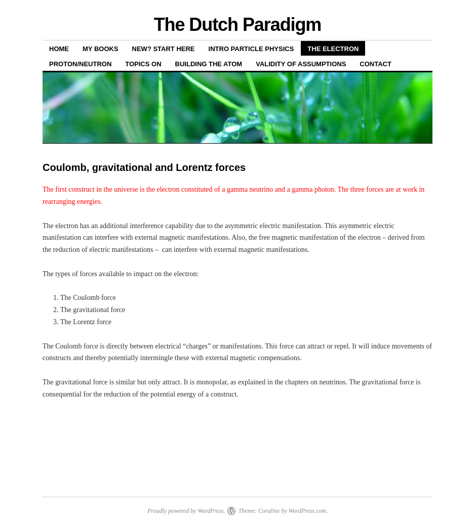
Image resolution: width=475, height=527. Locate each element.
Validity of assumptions (301, 64)
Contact (375, 64)
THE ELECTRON (333, 49)
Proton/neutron (80, 64)
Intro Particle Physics (251, 49)
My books (100, 49)
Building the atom (209, 64)
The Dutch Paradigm (238, 24)
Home (59, 49)
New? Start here (163, 49)
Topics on (143, 64)
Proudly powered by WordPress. (186, 510)
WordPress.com (307, 510)
